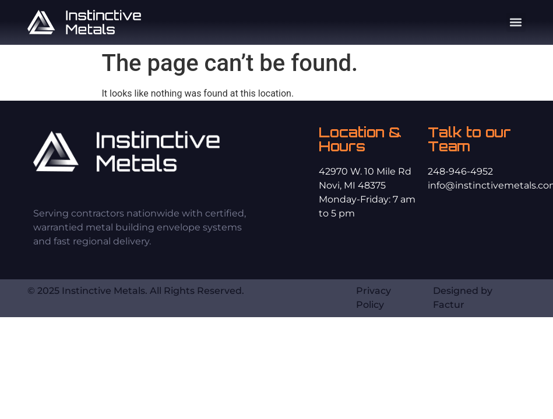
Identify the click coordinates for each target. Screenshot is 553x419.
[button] (516, 22)
